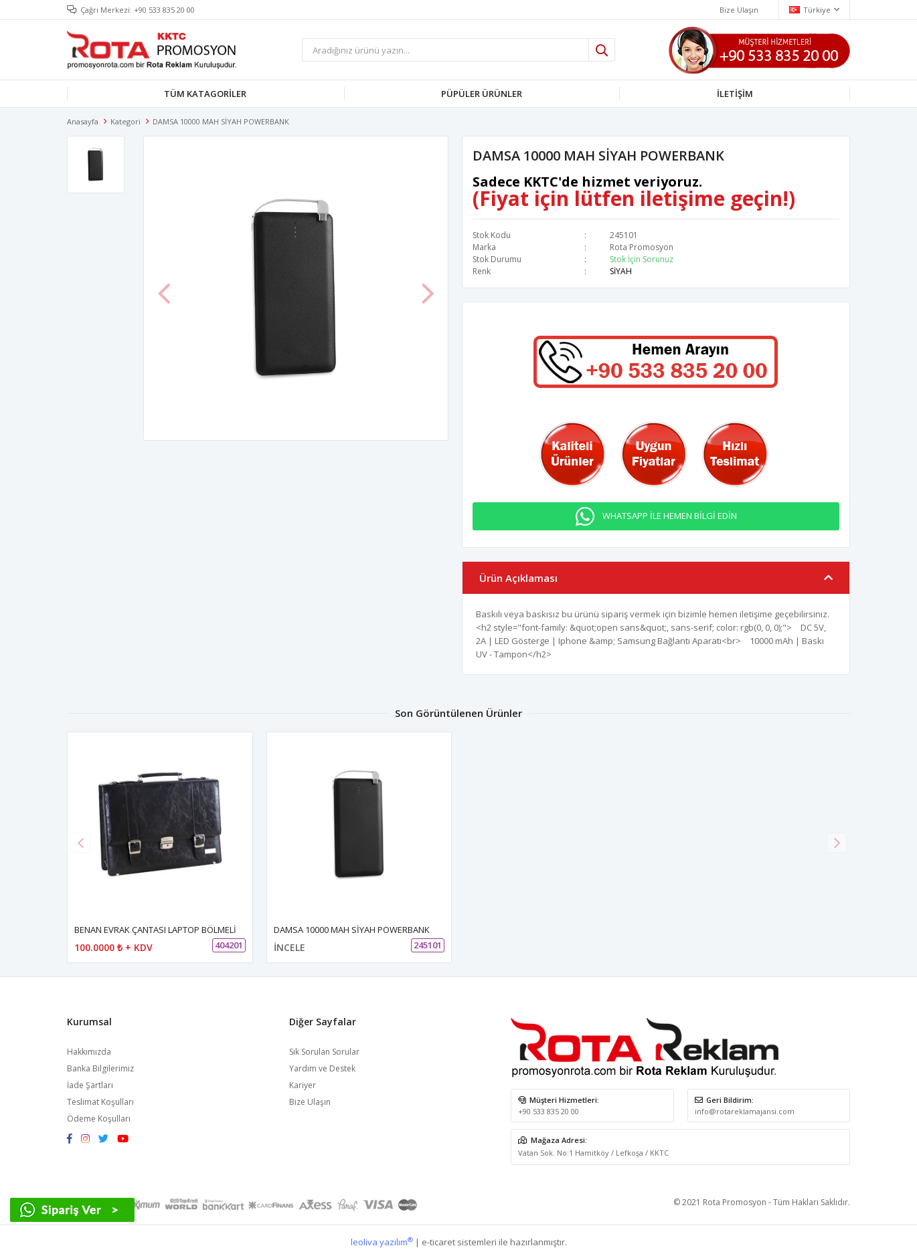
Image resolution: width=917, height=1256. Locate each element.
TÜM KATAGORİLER (205, 94)
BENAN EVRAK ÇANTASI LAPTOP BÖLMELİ (155, 927)
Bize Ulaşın (310, 1099)
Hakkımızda (89, 1049)
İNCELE (289, 944)
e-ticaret (438, 1239)
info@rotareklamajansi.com (745, 1109)
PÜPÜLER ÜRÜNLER (481, 94)
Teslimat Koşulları (100, 1099)
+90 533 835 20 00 (164, 10)
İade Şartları (90, 1082)
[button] (837, 839)
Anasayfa (82, 121)
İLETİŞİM (735, 94)
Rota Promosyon (641, 247)
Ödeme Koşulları (99, 1116)
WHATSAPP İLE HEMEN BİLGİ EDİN (669, 513)
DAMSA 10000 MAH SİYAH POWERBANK (352, 927)
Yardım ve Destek (322, 1065)
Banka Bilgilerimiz (100, 1065)
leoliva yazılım (382, 1239)
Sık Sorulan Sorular (324, 1049)
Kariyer (302, 1082)
